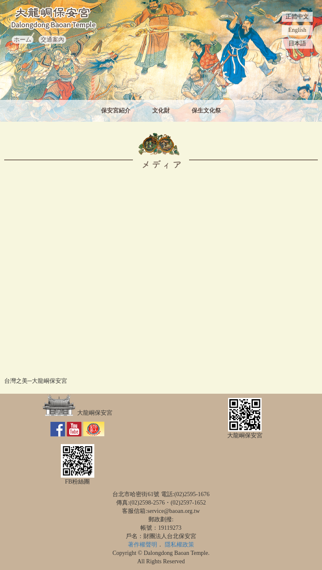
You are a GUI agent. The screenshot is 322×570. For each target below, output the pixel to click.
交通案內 (52, 40)
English (297, 30)
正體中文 (297, 16)
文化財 (161, 110)
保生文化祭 (206, 110)
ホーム (22, 40)
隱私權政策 (179, 544)
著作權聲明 (142, 544)
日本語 (297, 43)
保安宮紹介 (115, 110)
